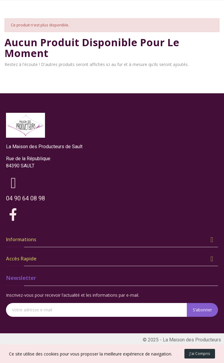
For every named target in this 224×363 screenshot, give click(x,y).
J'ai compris (200, 353)
